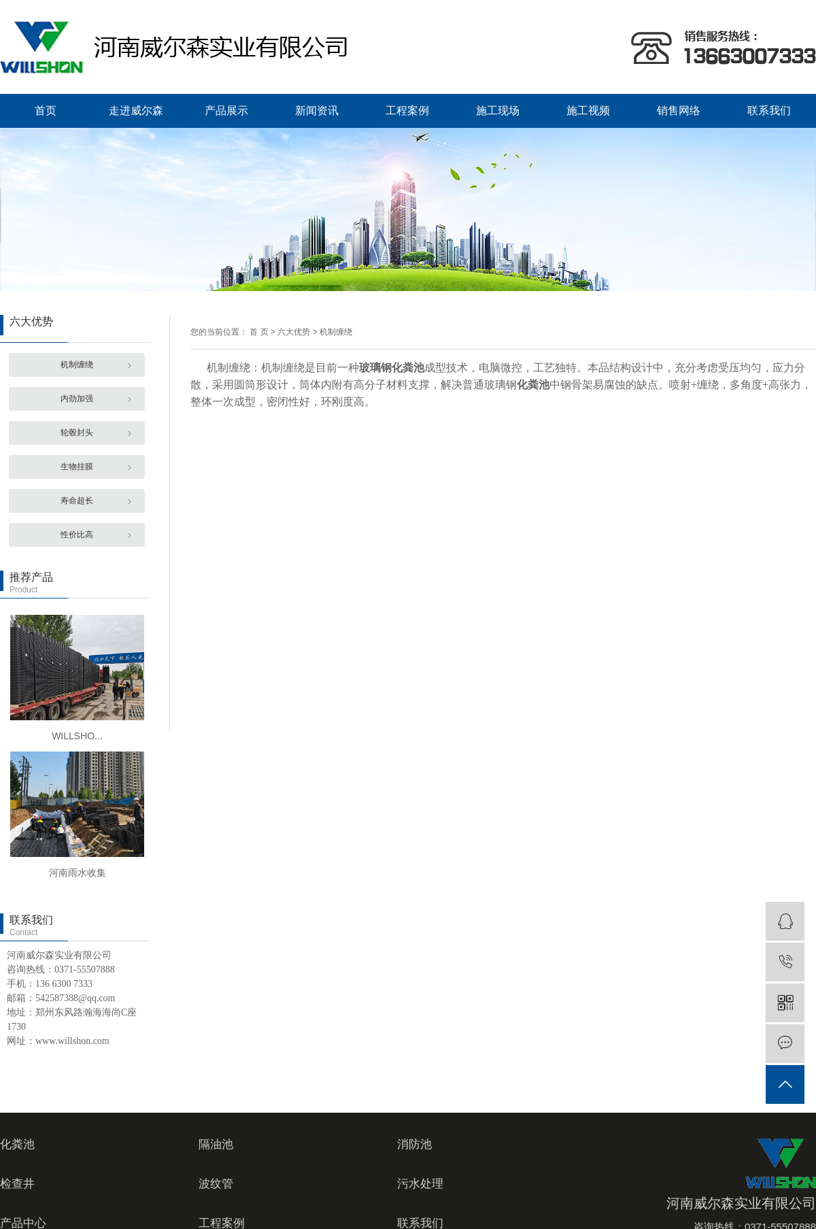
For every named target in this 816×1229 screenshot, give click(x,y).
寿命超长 (77, 500)
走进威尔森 (136, 110)
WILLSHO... (77, 735)
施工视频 (588, 110)
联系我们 (769, 110)
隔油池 (216, 1144)
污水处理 (420, 1183)
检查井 (17, 1183)
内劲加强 (77, 398)
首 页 (259, 332)
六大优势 (293, 332)
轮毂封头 (77, 432)
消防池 (414, 1144)
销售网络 (678, 110)
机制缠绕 (77, 364)
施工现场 (498, 110)
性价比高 (77, 534)
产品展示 (226, 110)
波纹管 (216, 1183)
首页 (45, 110)
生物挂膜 (77, 466)
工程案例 (407, 110)
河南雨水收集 (77, 872)
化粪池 (17, 1144)
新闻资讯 (317, 110)
